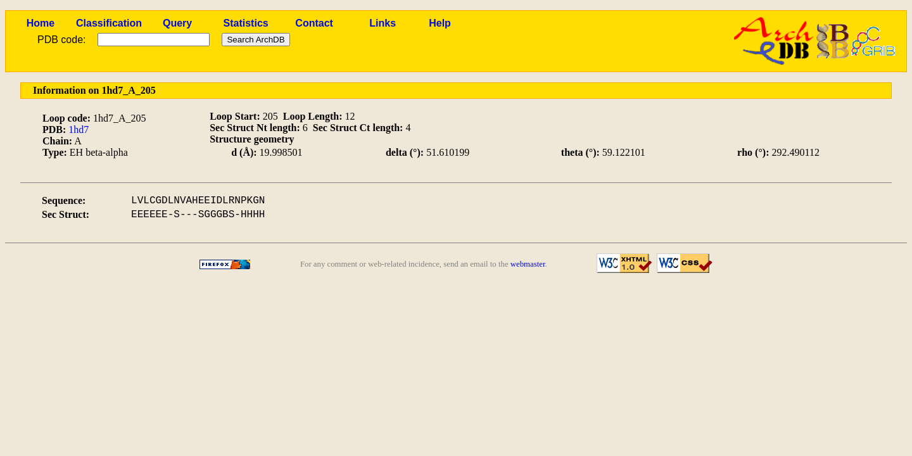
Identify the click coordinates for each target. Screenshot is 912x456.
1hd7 (78, 129)
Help (440, 23)
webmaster (527, 264)
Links (382, 23)
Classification (109, 23)
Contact (314, 23)
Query (177, 23)
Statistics (246, 23)
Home (40, 23)
